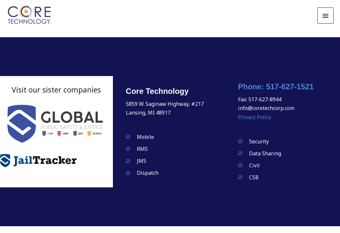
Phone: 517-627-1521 (276, 87)
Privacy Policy (254, 117)
